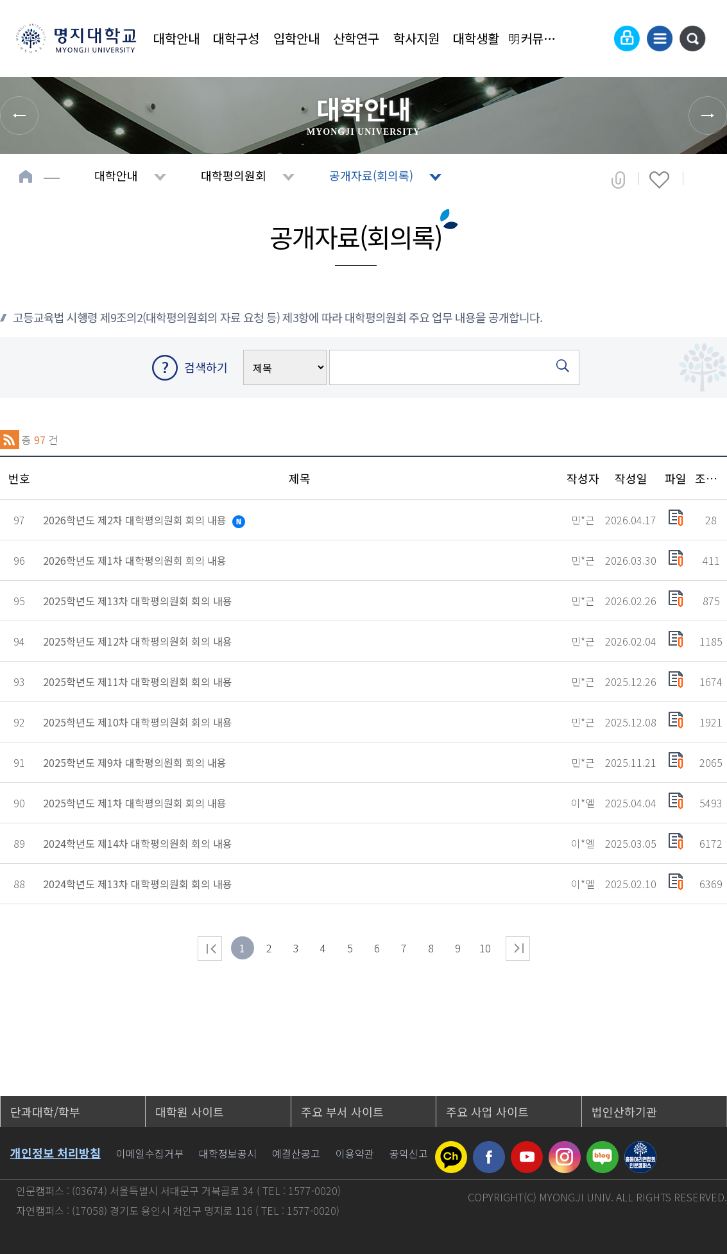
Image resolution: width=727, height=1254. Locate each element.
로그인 (627, 38)
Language (595, 38)
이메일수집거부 (150, 1153)
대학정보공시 (228, 1153)
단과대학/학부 (45, 1111)
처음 (210, 948)
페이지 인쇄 (702, 179)
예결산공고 (296, 1153)
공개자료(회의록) (371, 175)
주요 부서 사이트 (342, 1111)
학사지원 (416, 38)
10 (485, 948)
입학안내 (296, 38)
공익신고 (408, 1153)
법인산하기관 (624, 1111)
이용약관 (355, 1153)
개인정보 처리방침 (55, 1152)
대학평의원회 (233, 175)
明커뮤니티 (536, 38)
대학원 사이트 (189, 1111)
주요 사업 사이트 (487, 1111)
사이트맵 (659, 38)
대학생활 (476, 38)
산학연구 (356, 38)
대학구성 (236, 38)
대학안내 (176, 38)
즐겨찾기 (659, 179)
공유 (618, 179)
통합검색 (692, 38)
